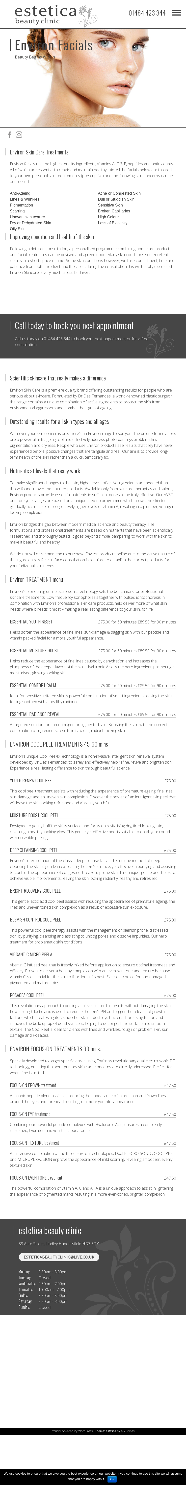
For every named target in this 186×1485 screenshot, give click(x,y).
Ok (112, 1479)
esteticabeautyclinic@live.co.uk (59, 1295)
